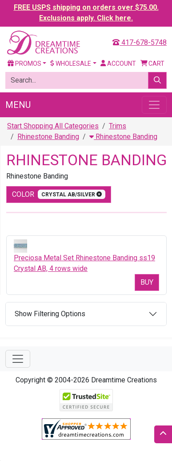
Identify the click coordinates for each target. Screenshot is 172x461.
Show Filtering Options (50, 314)
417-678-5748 (139, 42)
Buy (146, 282)
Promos (24, 63)
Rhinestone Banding (48, 136)
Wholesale (70, 63)
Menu (18, 104)
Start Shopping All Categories (53, 126)
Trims (117, 126)
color (58, 194)
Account (118, 63)
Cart (152, 63)
